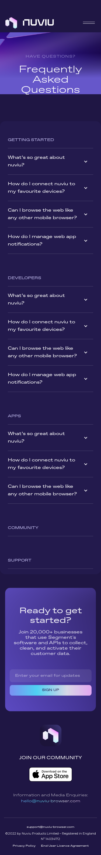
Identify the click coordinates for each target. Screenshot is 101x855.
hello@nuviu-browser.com (50, 801)
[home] (29, 23)
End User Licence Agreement (65, 846)
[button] (89, 23)
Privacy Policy (24, 846)
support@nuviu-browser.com (50, 827)
